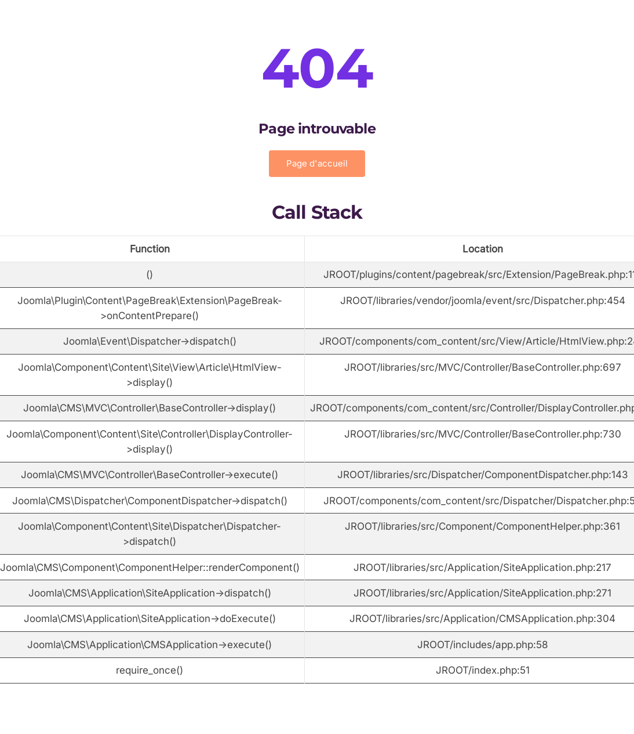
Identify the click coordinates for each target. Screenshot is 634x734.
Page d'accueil (317, 163)
